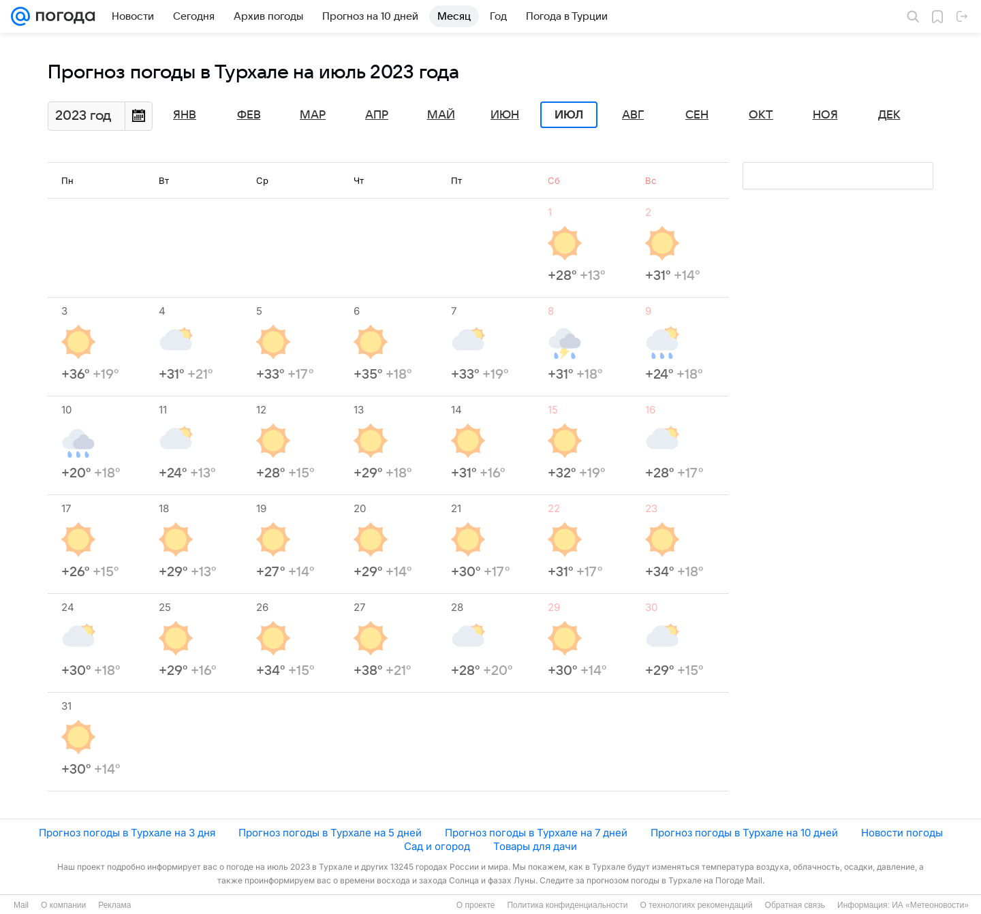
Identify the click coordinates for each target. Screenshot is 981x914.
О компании (63, 905)
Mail (21, 905)
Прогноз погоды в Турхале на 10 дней (744, 832)
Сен (696, 115)
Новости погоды (902, 832)
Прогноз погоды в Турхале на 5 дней (330, 832)
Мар (313, 115)
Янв (184, 115)
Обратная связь (795, 905)
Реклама (114, 905)
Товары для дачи (535, 846)
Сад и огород (437, 846)
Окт (761, 115)
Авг (633, 115)
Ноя (825, 115)
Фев (249, 115)
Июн (504, 115)
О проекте (475, 905)
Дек (889, 115)
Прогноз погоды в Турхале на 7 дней (536, 832)
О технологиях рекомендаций (696, 905)
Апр (376, 115)
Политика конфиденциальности (567, 905)
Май (441, 115)
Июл (569, 115)
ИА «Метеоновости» (930, 905)
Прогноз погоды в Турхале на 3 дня (127, 832)
